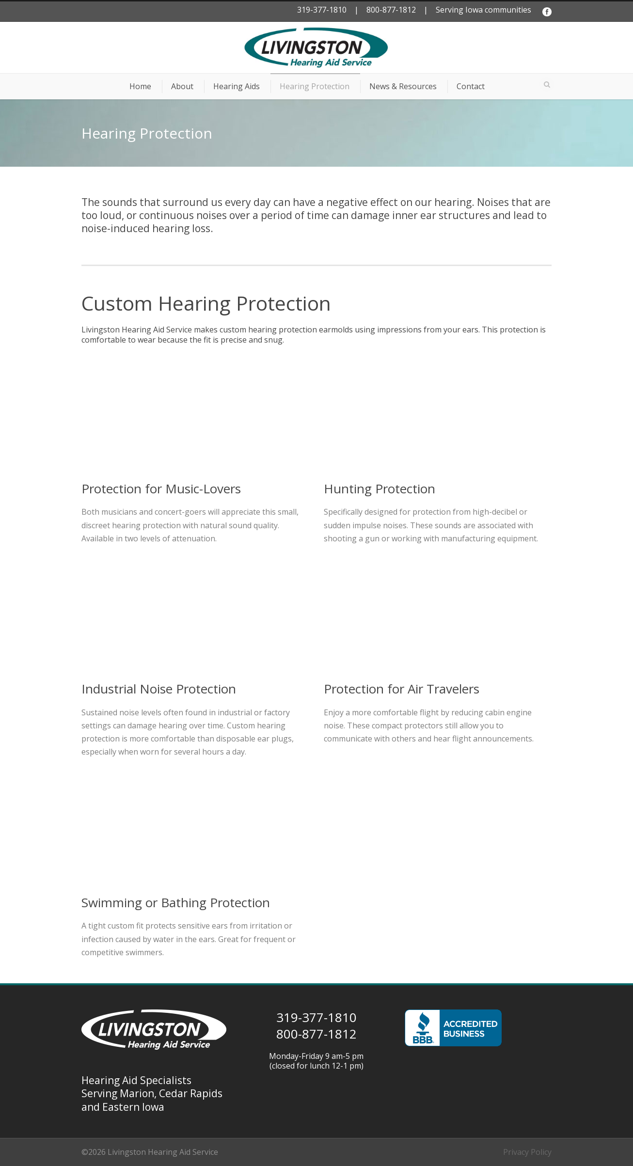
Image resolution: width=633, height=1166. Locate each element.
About (182, 86)
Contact (471, 86)
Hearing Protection (314, 86)
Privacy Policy (527, 1152)
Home (140, 86)
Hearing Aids (236, 86)
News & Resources (403, 86)
